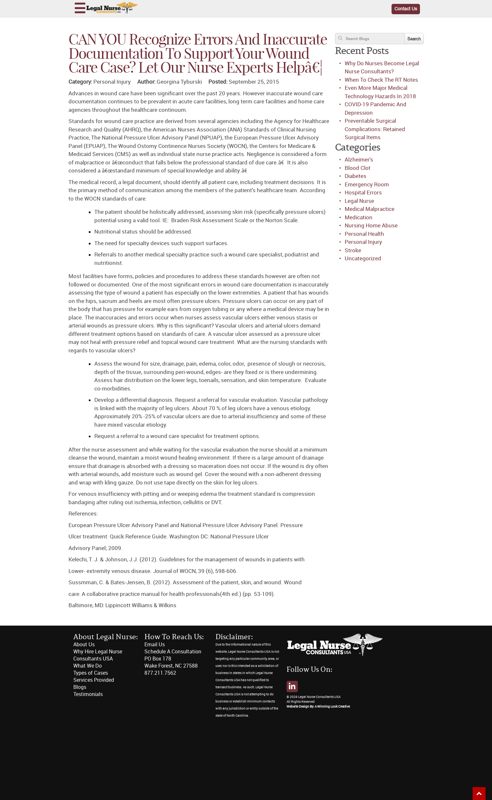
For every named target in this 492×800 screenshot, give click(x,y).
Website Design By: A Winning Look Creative (318, 707)
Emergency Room (367, 184)
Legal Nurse (359, 201)
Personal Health (364, 234)
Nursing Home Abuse (371, 225)
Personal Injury (363, 242)
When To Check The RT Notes (381, 80)
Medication (358, 217)
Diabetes (355, 176)
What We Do (87, 666)
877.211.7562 (160, 673)
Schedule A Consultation (172, 652)
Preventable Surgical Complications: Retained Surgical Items (375, 129)
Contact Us (405, 9)
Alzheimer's (359, 159)
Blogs (79, 687)
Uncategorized (363, 258)
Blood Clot (358, 168)
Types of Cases (90, 673)
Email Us (154, 644)
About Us (84, 644)
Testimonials (88, 694)
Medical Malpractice (369, 209)
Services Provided (93, 680)
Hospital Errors (363, 192)
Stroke (353, 250)
